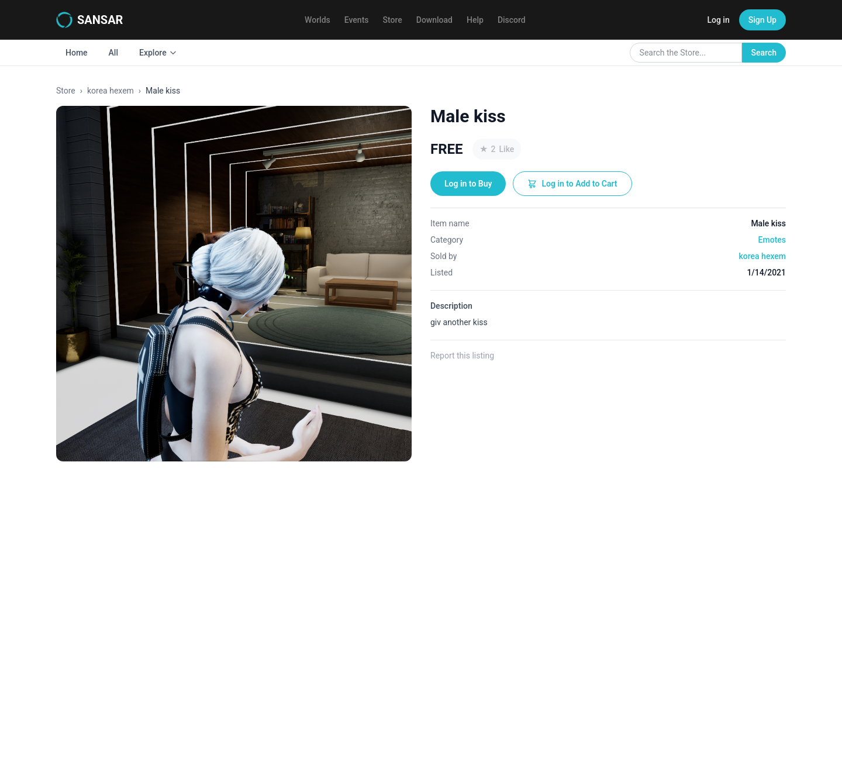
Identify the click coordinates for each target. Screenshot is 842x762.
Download (434, 20)
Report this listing (462, 355)
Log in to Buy (468, 183)
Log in (718, 20)
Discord (512, 20)
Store (392, 20)
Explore (158, 52)
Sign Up (762, 20)
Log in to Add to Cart (572, 183)
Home (76, 52)
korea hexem (110, 90)
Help (475, 20)
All (113, 52)
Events (356, 20)
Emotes (772, 239)
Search (764, 52)
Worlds (317, 20)
